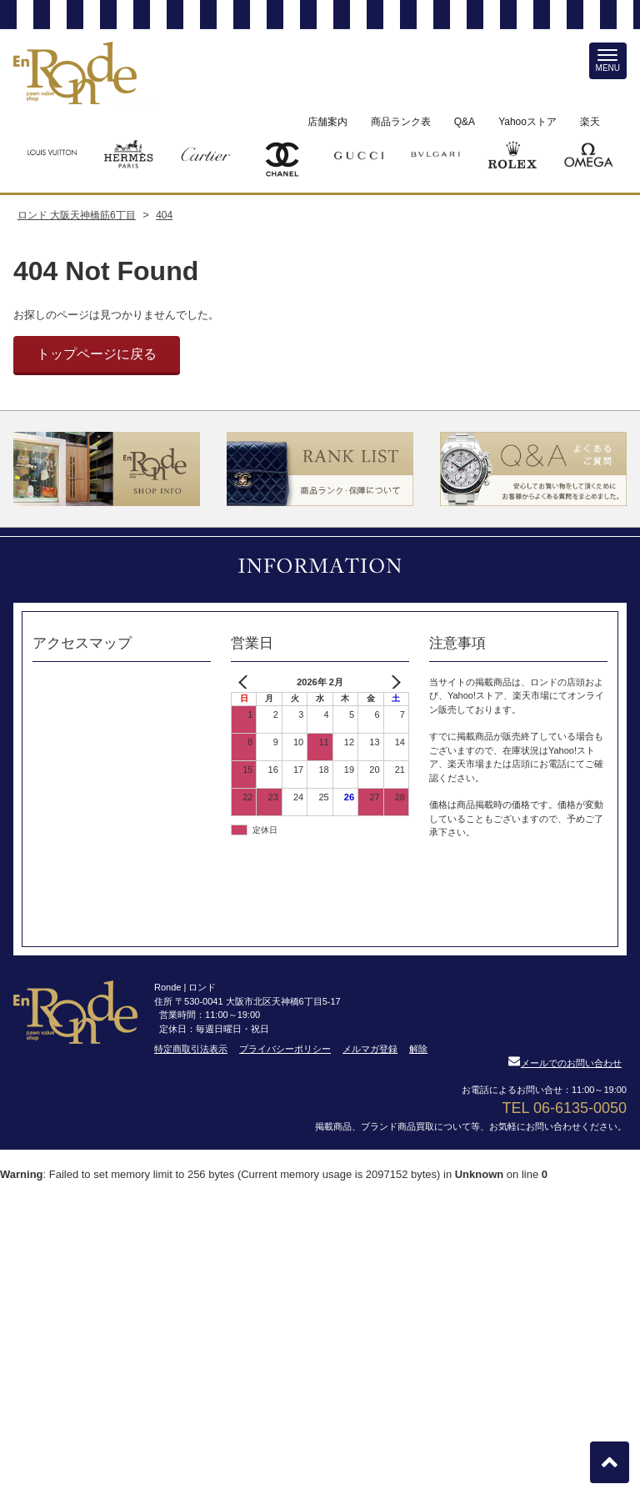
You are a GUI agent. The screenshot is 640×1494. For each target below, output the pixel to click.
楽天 (590, 122)
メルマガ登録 (370, 1049)
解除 (418, 1049)
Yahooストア (527, 122)
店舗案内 (328, 122)
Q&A (464, 122)
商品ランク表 (401, 122)
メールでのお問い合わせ (565, 1063)
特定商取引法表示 (191, 1049)
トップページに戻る (97, 354)
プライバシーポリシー (285, 1049)
